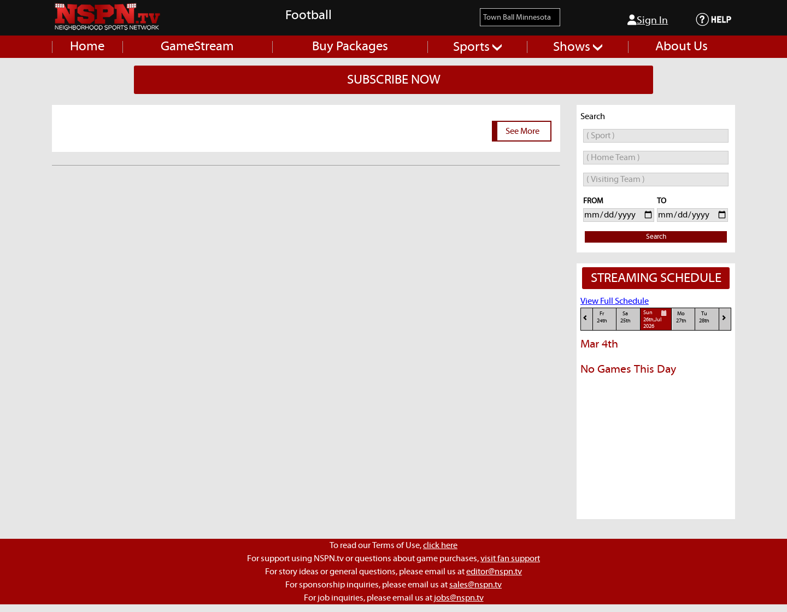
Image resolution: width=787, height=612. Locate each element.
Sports (477, 47)
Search (656, 237)
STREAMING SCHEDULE (656, 278)
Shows (577, 47)
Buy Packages (350, 46)
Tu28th (704, 317)
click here (440, 545)
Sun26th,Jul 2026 (656, 319)
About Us (681, 46)
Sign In (647, 20)
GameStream (197, 46)
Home (87, 46)
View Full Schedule (614, 301)
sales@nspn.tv (475, 585)
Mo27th (681, 317)
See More (522, 131)
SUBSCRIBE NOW (394, 80)
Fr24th (602, 317)
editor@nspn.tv (494, 571)
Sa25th (625, 317)
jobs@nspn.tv (459, 598)
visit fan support (510, 558)
